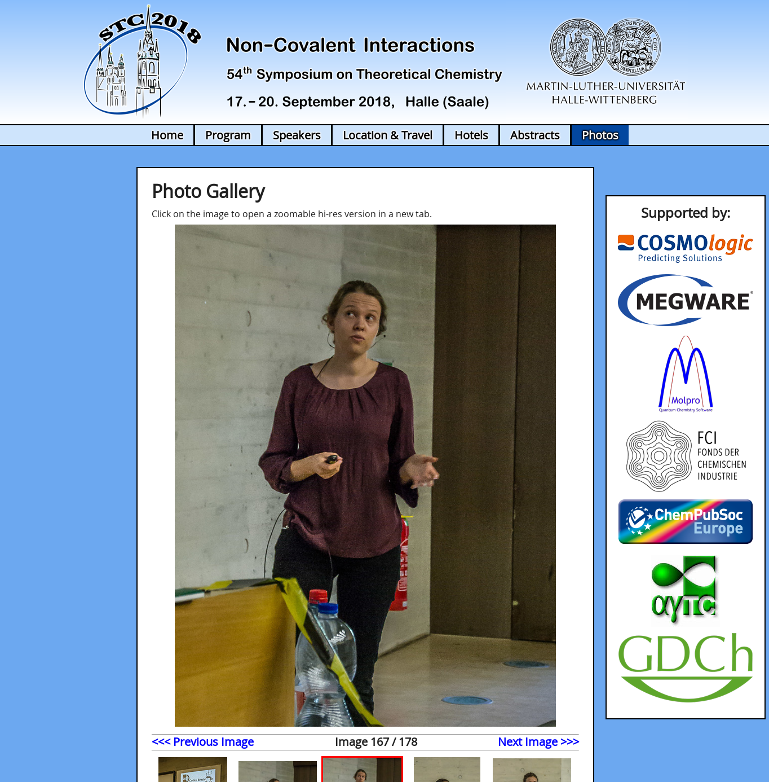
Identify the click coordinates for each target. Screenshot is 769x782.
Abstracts (535, 135)
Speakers (297, 135)
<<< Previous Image (203, 741)
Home (167, 135)
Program (228, 135)
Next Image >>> (538, 741)
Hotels (471, 135)
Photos (600, 135)
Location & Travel (387, 135)
